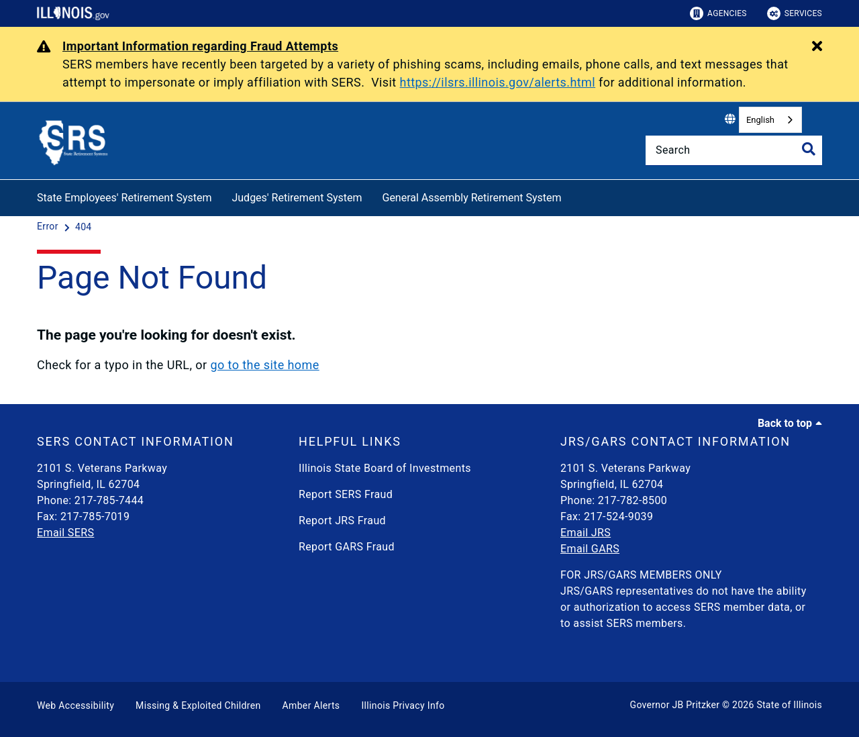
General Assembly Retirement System (471, 197)
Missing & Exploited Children (198, 705)
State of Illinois (789, 704)
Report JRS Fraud (342, 520)
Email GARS (589, 548)
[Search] (734, 150)
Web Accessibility (75, 705)
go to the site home (264, 365)
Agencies (718, 13)
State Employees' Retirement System (124, 197)
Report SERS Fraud (346, 494)
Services (794, 13)
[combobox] (770, 120)
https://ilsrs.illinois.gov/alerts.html (498, 82)
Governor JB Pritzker (675, 704)
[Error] (49, 227)
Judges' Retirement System (297, 197)
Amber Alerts (311, 705)
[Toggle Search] (808, 149)
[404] (83, 227)
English (760, 120)
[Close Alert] (817, 47)
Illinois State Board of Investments (385, 468)
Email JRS (585, 532)
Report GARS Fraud (347, 546)
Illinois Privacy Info (402, 705)
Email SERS (65, 532)
